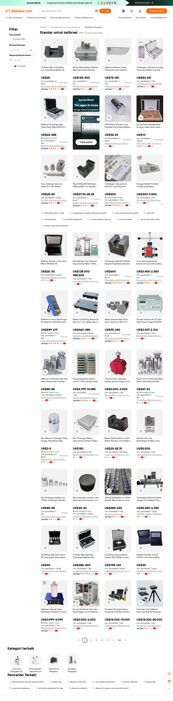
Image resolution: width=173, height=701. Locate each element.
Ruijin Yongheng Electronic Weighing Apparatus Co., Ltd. (54, 146)
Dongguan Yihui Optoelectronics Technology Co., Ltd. (150, 625)
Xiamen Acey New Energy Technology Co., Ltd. (86, 398)
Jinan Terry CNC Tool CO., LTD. (150, 143)
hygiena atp (55, 682)
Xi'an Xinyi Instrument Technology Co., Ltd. (54, 340)
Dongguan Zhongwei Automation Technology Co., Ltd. (86, 625)
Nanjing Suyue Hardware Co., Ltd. (54, 397)
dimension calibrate (77, 688)
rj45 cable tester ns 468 (53, 213)
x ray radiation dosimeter (103, 682)
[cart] (132, 11)
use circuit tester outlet (149, 219)
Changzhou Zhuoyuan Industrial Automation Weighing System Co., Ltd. (54, 516)
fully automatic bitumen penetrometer (26, 682)
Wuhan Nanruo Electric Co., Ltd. (118, 395)
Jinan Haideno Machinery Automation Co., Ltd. (118, 625)
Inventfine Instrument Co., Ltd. (118, 571)
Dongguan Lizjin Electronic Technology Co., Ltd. (150, 200)
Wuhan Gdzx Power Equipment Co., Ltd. (150, 336)
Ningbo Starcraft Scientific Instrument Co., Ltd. (54, 459)
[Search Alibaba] (66, 11)
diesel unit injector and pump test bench (111, 688)
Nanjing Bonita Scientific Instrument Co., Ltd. (86, 454)
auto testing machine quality (125, 213)
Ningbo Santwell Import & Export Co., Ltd (86, 203)
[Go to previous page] (79, 640)
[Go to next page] (125, 640)
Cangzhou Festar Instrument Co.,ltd (86, 571)
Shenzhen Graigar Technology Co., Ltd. (54, 277)
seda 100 (149, 213)
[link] (169, 673)
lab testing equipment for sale (49, 688)
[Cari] (105, 11)
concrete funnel (124, 219)
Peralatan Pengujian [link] (93, 27)
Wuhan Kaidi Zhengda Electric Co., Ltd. (54, 628)
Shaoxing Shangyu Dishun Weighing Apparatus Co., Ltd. (118, 143)
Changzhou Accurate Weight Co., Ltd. (150, 84)
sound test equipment (19, 688)
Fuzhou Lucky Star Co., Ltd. (117, 454)
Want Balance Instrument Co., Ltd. (118, 202)
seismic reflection (129, 682)
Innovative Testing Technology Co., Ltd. (86, 281)
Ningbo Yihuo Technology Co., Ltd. (150, 280)
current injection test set (99, 219)
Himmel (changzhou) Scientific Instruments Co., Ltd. (54, 200)
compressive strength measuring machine (88, 213)
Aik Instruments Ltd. (114, 514)
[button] (96, 11)
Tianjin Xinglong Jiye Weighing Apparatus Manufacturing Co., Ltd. (54, 571)
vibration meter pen (76, 682)
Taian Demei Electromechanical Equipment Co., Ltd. (150, 454)
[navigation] (21, 334)
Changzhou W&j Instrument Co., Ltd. (150, 400)
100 (119, 640)
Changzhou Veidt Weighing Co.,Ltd (118, 280)
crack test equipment (71, 219)
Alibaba (43, 27)
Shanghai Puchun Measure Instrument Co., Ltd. (118, 338)
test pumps (149, 682)
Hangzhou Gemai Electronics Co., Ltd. (86, 336)
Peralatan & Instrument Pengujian (65, 27)
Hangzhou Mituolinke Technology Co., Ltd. (86, 516)
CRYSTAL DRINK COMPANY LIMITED (150, 514)
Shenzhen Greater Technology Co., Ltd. (150, 571)
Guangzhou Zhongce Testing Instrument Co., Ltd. (118, 86)
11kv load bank (49, 219)
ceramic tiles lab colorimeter (55, 226)
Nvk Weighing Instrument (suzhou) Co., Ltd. (86, 86)
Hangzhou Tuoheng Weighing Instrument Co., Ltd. (54, 86)
